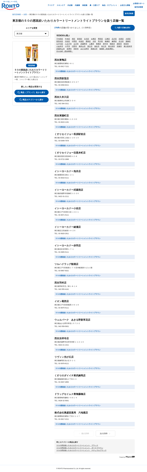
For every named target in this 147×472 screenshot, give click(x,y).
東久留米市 (128, 46)
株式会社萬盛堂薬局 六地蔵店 (71, 412)
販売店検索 (16, 14)
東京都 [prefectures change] (31, 34)
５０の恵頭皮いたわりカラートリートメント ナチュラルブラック (81, 450)
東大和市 (111, 46)
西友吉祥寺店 (61, 338)
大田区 (128, 39)
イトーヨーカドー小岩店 (67, 208)
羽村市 (76, 49)
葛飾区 (128, 41)
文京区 (86, 39)
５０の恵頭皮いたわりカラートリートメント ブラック (77, 445)
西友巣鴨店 (60, 60)
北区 (94, 41)
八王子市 (68, 44)
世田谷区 (59, 41)
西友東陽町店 (61, 115)
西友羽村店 (60, 282)
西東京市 (94, 49)
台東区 (93, 39)
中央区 (67, 39)
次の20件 (105, 433)
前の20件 (83, 433)
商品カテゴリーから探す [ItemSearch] (31, 100)
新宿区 (79, 39)
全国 (25, 14)
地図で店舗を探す (123, 28)
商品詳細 (31, 65)
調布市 (119, 44)
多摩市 (69, 49)
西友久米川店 (61, 97)
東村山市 (82, 46)
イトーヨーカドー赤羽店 (67, 245)
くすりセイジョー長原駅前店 (70, 134)
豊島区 (88, 41)
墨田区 (100, 39)
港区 (73, 39)
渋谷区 (67, 41)
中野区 (74, 41)
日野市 (74, 46)
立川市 (76, 44)
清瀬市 (119, 46)
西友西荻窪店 (61, 78)
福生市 (96, 46)
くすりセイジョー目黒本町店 (70, 152)
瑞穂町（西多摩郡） (106, 49)
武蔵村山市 (60, 49)
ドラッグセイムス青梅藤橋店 (70, 394)
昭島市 (112, 44)
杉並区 (81, 41)
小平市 (67, 46)
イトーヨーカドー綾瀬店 (67, 227)
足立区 (121, 41)
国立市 (89, 46)
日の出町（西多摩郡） (64, 51)
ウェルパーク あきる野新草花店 (72, 319)
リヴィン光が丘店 (64, 357)
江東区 (107, 39)
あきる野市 (84, 49)
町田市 (126, 44)
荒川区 (100, 41)
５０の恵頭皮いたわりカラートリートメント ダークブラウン (79, 448)
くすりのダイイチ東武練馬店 (70, 375)
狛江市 (103, 46)
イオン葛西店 (61, 301)
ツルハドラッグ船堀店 (66, 264)
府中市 (105, 44)
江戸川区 (59, 44)
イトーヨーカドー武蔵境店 (68, 190)
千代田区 (59, 39)
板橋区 (107, 41)
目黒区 (121, 39)
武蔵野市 (83, 44)
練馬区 (114, 41)
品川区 (114, 39)
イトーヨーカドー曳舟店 (67, 171)
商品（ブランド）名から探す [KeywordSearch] (31, 92)
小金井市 (59, 46)
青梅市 (98, 44)
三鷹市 (91, 44)
